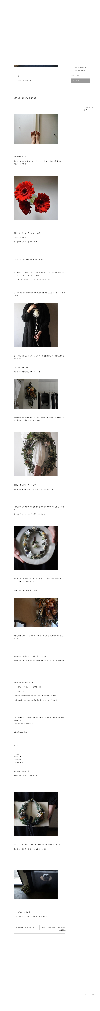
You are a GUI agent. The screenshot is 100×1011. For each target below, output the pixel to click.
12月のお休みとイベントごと (24, 927)
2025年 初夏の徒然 (79, 68)
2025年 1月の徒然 (78, 71)
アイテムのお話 (77, 27)
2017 (74, 21)
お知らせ (75, 36)
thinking (75, 24)
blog (18, 8)
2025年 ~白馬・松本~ (80, 65)
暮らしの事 (76, 45)
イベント (32, 26)
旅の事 (74, 42)
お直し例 (75, 33)
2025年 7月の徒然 (78, 62)
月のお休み (76, 48)
